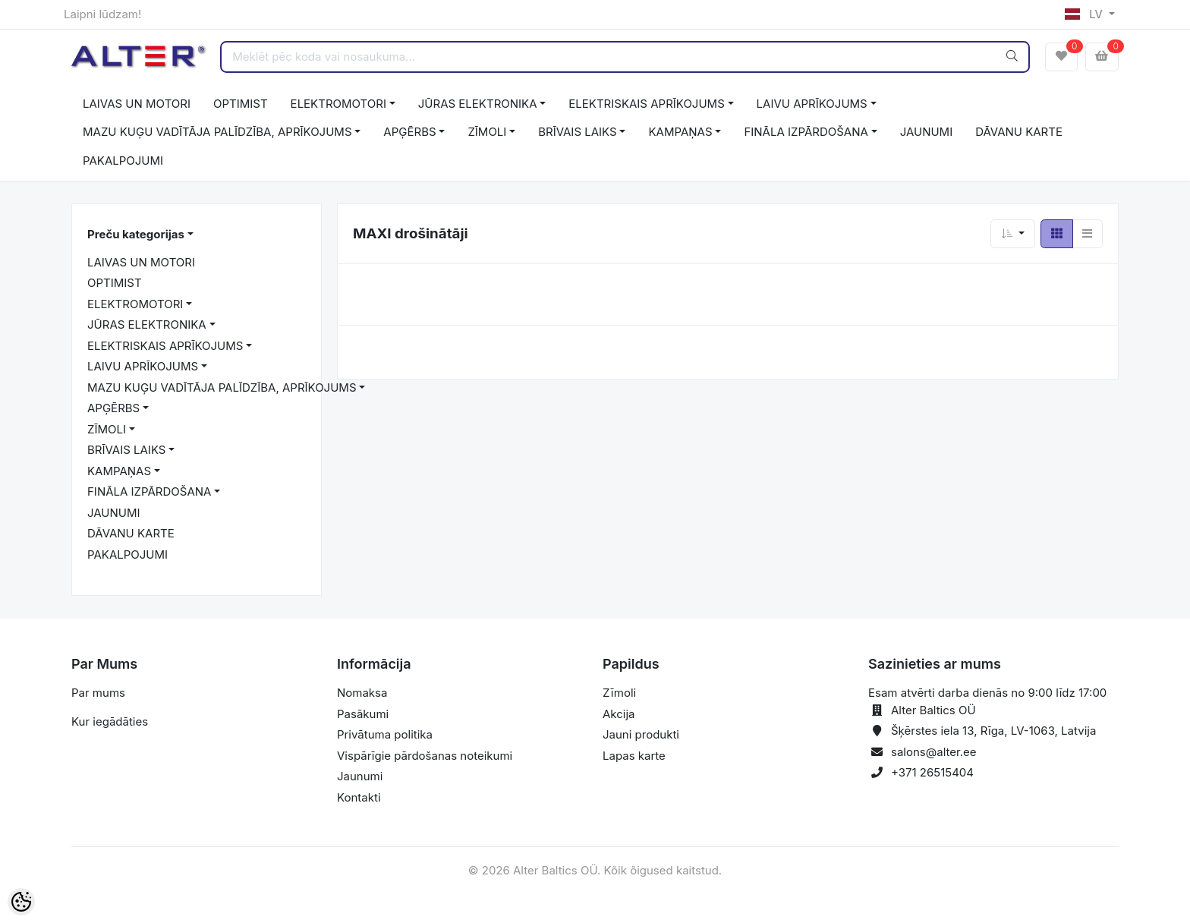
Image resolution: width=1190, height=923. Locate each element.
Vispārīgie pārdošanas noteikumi (424, 755)
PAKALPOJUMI (123, 160)
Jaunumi (359, 776)
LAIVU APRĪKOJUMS (812, 103)
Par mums (98, 692)
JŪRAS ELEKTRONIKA (477, 103)
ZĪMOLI (487, 131)
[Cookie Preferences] (21, 901)
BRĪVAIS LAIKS (577, 131)
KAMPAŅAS (680, 131)
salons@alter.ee (934, 752)
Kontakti (359, 797)
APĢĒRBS (409, 131)
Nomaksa (362, 692)
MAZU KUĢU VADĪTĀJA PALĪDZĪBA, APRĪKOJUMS (217, 131)
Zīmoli (619, 692)
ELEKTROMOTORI (338, 103)
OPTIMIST (240, 103)
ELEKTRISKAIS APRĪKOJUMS (646, 103)
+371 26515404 (932, 772)
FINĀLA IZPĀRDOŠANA (805, 131)
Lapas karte (634, 755)
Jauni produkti (641, 734)
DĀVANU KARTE (1018, 131)
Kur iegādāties (109, 721)
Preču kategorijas (135, 234)
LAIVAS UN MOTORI (136, 103)
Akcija (619, 714)
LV (1085, 14)
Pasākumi (363, 714)
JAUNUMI (926, 131)
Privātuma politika (385, 734)
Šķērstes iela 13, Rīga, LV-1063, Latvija (993, 730)
